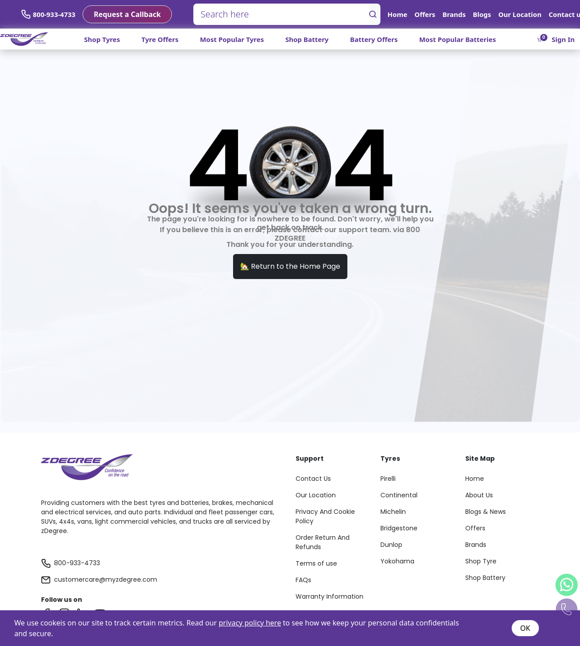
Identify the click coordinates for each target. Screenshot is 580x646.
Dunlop (391, 544)
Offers (424, 14)
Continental (398, 495)
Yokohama (397, 561)
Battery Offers (374, 39)
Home (397, 14)
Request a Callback (127, 14)
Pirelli (388, 478)
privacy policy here (250, 623)
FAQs (303, 579)
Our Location (520, 14)
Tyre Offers (160, 39)
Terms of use (316, 563)
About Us (479, 495)
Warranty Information (329, 596)
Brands (454, 14)
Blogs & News (485, 511)
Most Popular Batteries (457, 39)
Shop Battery (307, 39)
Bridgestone (398, 528)
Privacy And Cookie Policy (325, 516)
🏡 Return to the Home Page (290, 266)
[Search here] (281, 14)
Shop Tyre (481, 561)
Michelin (393, 511)
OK (525, 628)
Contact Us (313, 478)
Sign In (563, 39)
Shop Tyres (102, 39)
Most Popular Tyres (232, 39)
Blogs (482, 14)
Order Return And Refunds (323, 542)
